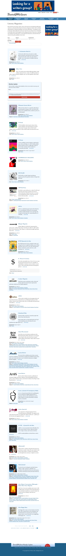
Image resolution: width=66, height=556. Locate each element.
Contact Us (44, 547)
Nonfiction (28, 366)
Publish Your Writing (10, 19)
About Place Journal (23, 331)
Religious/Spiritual (22, 500)
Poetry (13, 63)
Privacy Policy (49, 547)
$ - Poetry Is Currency (23, 258)
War (35, 478)
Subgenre (17, 37)
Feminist (23, 458)
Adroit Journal (21, 464)
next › (30, 525)
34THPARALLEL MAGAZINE (26, 157)
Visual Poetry (34, 346)
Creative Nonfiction (20, 63)
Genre (9, 37)
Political (37, 345)
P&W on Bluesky (56, 14)
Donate (39, 12)
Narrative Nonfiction (29, 200)
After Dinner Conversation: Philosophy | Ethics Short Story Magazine (28, 485)
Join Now (57, 19)
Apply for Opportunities (42, 19)
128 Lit (20, 206)
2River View (19, 69)
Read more (23, 59)
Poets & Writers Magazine (51, 19)
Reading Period (31, 37)
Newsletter (43, 12)
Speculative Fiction (21, 346)
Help (37, 547)
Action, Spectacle (22, 409)
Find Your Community (26, 19)
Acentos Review (22, 352)
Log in (51, 12)
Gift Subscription (21, 547)
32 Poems (20, 140)
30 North (20, 122)
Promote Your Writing (18, 19)
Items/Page (9, 40)
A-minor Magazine (22, 279)
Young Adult (11, 501)
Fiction (15, 63)
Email (10, 89)
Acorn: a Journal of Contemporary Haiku (28, 390)
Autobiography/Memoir (17, 200)
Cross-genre (15, 288)
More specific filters (12, 43)
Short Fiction (16, 346)
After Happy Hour (22, 507)
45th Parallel (21, 173)
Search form (57, 12)
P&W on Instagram (57, 14)
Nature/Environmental (29, 345)
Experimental (24, 200)
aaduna (20, 296)
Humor (13, 477)
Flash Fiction (15, 116)
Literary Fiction (32, 288)
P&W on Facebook (54, 14)
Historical (11, 499)
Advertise (26, 547)
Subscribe (55, 12)
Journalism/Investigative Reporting (20, 477)
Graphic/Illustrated (21, 116)
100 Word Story (22, 187)
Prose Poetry (27, 116)
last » (33, 525)
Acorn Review (21, 373)
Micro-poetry (24, 366)
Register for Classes (34, 19)
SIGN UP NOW (24, 97)
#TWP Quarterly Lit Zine (24, 241)
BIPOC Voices (15, 344)
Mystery (35, 499)
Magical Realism (18, 366)
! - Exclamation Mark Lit (24, 51)
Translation (26, 218)
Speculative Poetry (28, 346)
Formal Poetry (35, 344)
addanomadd (21, 446)
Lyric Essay (23, 345)
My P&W (47, 12)
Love (27, 499)
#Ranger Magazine (22, 224)
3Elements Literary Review (24, 105)
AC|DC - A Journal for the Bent (26, 425)
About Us (40, 547)
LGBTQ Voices (33, 365)
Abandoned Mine (22, 313)
